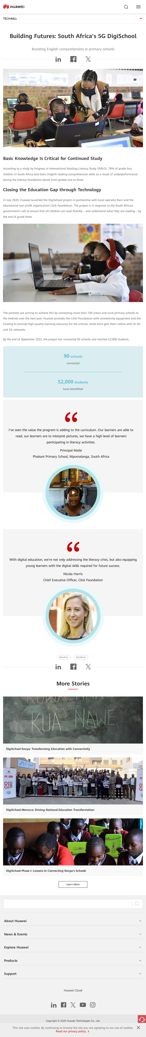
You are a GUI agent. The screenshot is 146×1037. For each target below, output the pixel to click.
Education (63, 657)
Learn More (73, 884)
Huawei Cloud (73, 990)
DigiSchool (81, 657)
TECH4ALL (73, 18)
